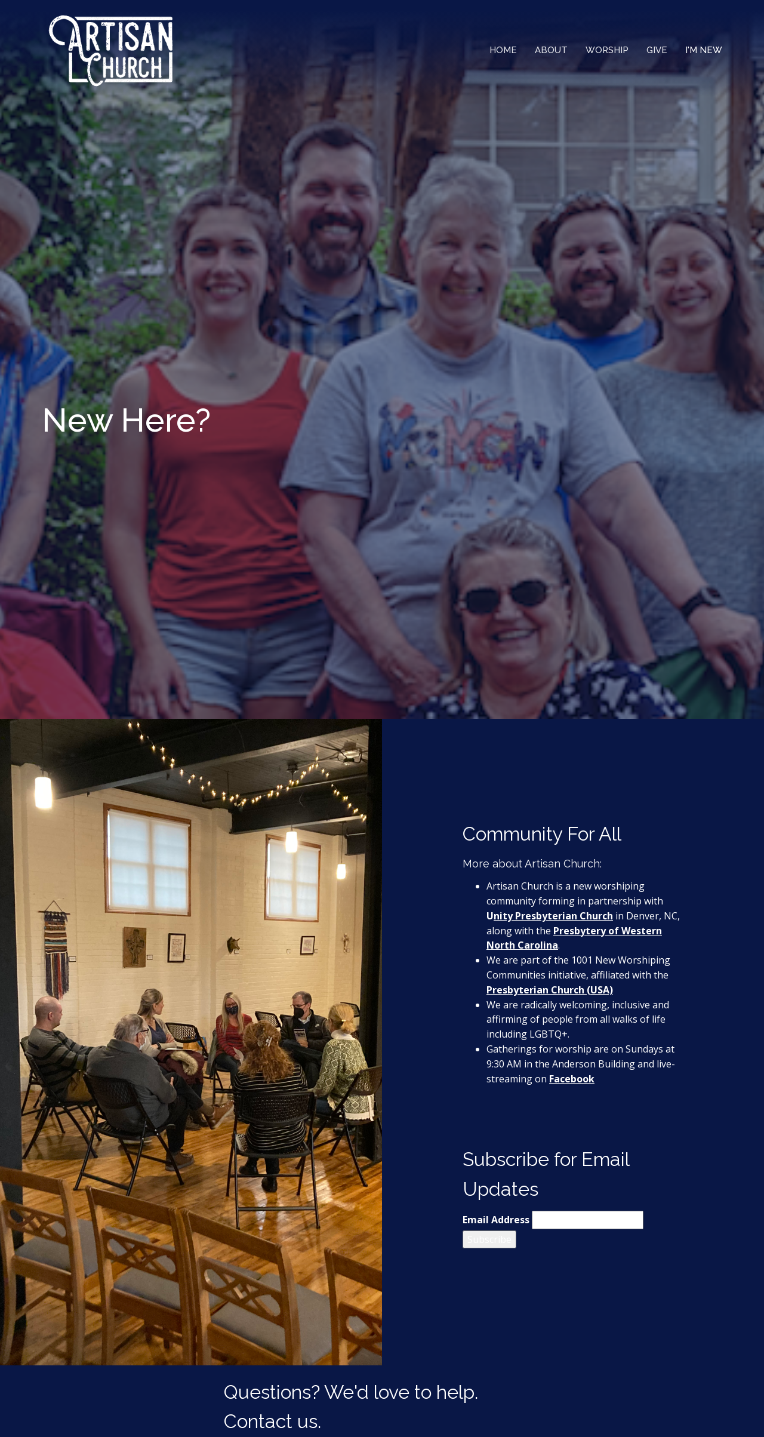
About (551, 50)
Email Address (496, 1219)
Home (503, 50)
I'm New (703, 50)
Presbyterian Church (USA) (549, 989)
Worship (607, 50)
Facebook (571, 1078)
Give (656, 50)
